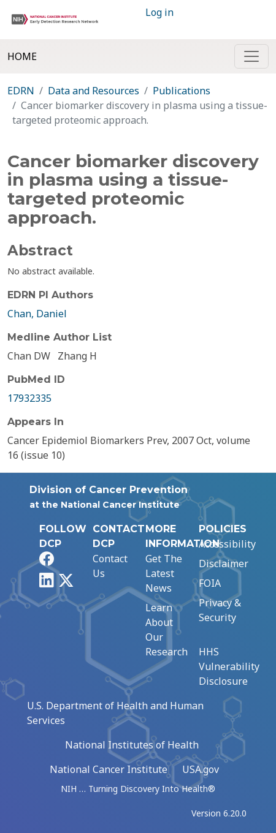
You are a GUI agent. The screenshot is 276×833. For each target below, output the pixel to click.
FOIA (210, 583)
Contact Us (110, 566)
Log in (159, 12)
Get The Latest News (163, 573)
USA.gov (200, 769)
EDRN (20, 90)
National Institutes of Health (132, 745)
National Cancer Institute (108, 769)
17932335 (29, 398)
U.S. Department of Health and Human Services (115, 713)
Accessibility (227, 544)
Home (22, 56)
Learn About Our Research (166, 629)
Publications (181, 90)
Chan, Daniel (37, 313)
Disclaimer (223, 563)
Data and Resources (93, 90)
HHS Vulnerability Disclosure (229, 666)
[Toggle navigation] (251, 56)
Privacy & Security (220, 610)
